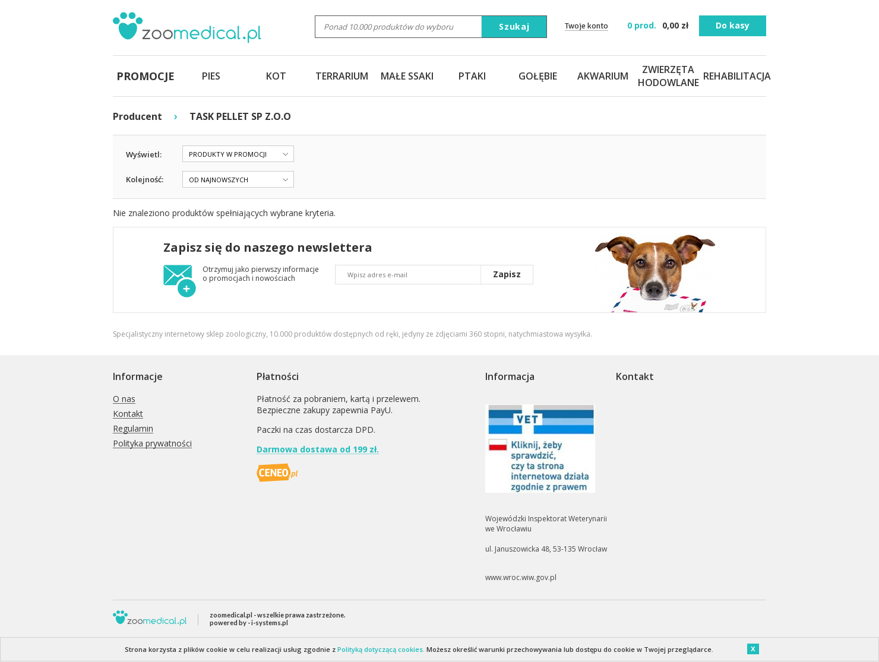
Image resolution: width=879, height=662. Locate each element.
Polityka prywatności (152, 443)
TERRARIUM (341, 76)
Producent (137, 116)
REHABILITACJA (733, 76)
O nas (124, 399)
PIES (211, 76)
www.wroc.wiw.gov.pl (521, 577)
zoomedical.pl (231, 615)
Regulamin (133, 429)
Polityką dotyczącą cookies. (381, 649)
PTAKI (472, 76)
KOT (276, 76)
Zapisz (507, 274)
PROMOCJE (145, 76)
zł (659, 25)
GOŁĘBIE (537, 76)
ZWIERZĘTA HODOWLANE (668, 76)
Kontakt (128, 414)
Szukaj (514, 26)
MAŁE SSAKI (407, 76)
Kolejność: (144, 179)
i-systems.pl (269, 622)
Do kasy (733, 25)
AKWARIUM (602, 76)
